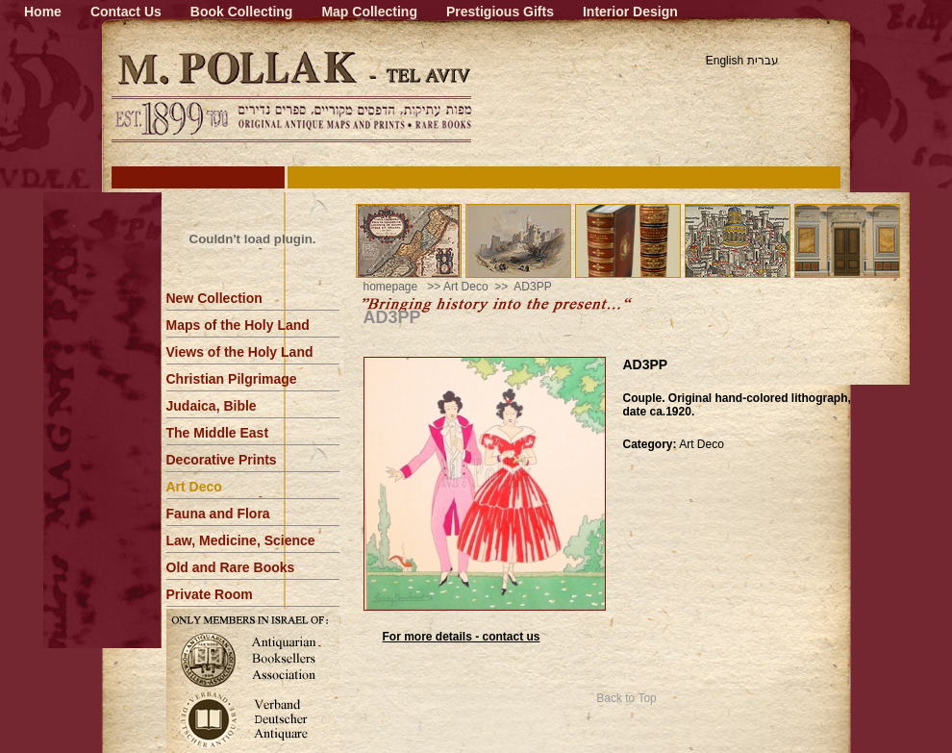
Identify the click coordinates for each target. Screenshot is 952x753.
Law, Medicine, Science (240, 540)
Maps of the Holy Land (238, 325)
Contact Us (126, 11)
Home (43, 11)
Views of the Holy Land (239, 352)
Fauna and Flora (218, 513)
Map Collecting (369, 11)
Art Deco (194, 486)
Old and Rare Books (230, 567)
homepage (390, 286)
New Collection (214, 298)
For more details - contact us (461, 636)
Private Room (209, 594)
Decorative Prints (221, 459)
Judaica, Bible (211, 406)
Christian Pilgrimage (231, 379)
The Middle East (217, 432)
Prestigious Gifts (500, 11)
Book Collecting (241, 11)
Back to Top (626, 698)
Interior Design (630, 11)
